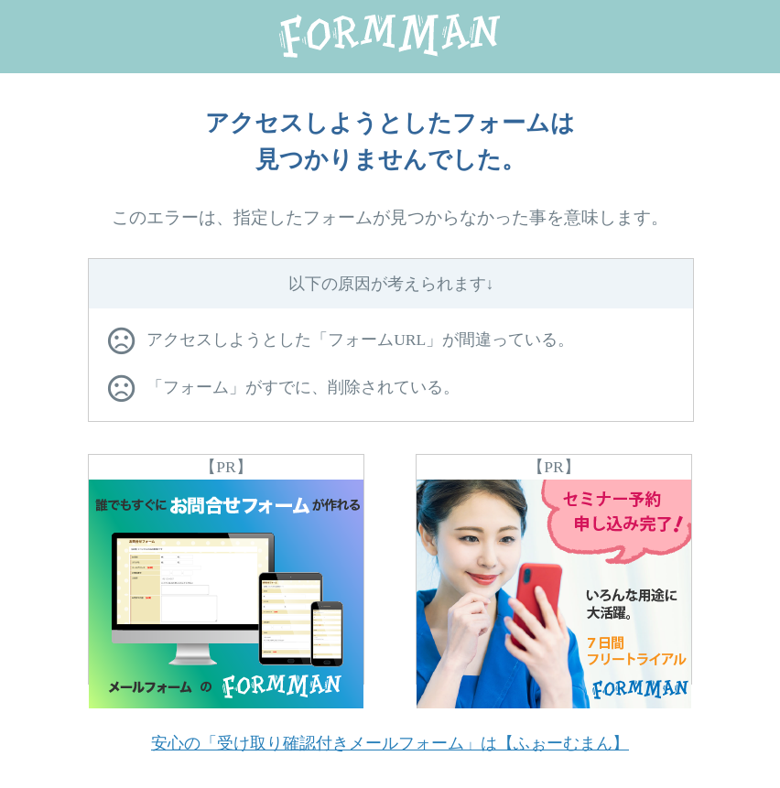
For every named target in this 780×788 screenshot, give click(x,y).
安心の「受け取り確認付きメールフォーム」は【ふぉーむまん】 (390, 743)
